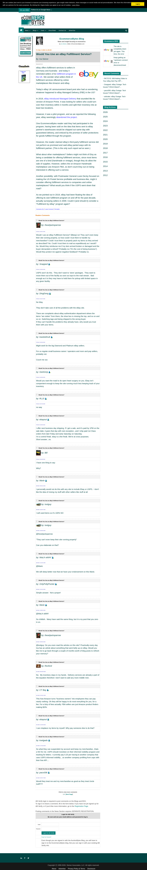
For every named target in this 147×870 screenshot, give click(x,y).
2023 (105, 126)
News (27, 30)
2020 (105, 139)
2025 (105, 116)
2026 (105, 112)
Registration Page (81, 806)
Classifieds (52, 30)
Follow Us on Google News (40, 10)
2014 (105, 166)
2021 (105, 135)
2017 (105, 153)
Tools (42, 30)
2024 (105, 121)
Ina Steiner (64, 44)
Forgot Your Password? (46, 837)
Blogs (34, 30)
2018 (105, 148)
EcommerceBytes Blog (72, 38)
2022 (105, 130)
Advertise (72, 30)
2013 (105, 171)
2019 (105, 144)
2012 (105, 175)
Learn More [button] (76, 5)
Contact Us (62, 30)
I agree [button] (138, 4)
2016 (105, 157)
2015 (105, 162)
